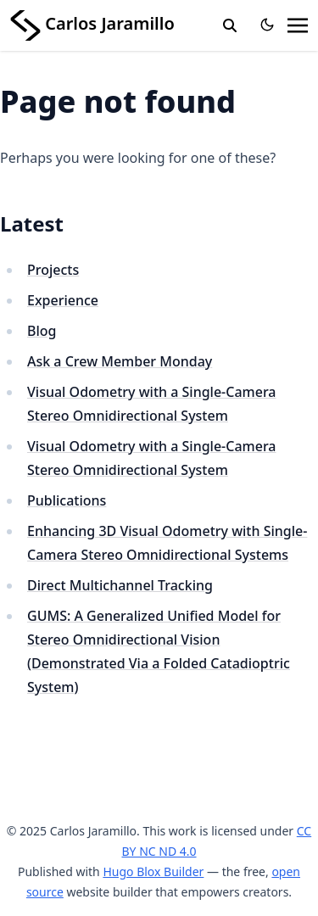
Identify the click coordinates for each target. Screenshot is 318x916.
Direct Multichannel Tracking (120, 585)
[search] (230, 25)
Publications (66, 500)
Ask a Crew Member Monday (119, 361)
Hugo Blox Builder (153, 871)
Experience (62, 300)
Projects (53, 269)
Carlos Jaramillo (92, 23)
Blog (41, 330)
